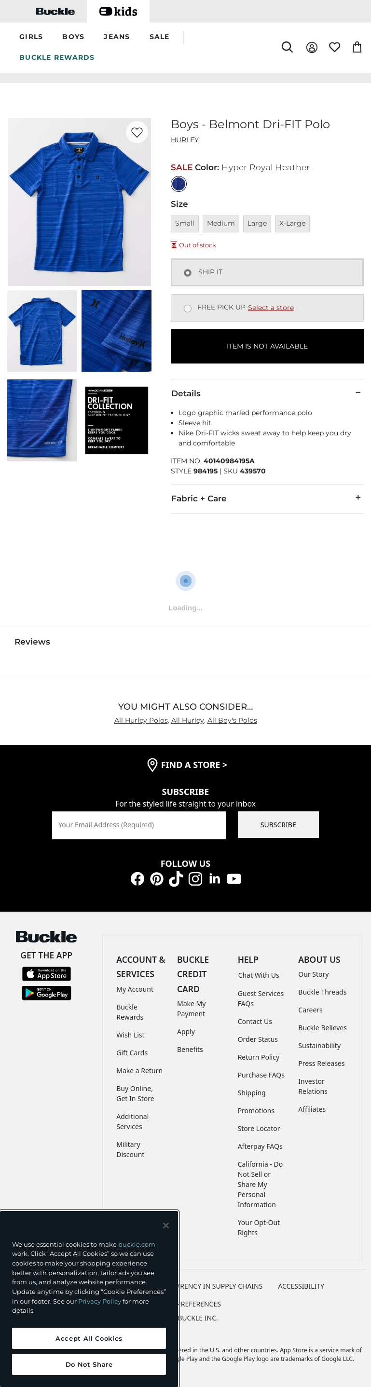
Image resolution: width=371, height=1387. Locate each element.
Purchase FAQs (261, 1074)
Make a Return (139, 1070)
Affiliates (312, 1109)
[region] (89, 1299)
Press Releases (321, 1063)
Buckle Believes (322, 1027)
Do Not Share (89, 1364)
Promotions (256, 1110)
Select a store (271, 307)
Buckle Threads (322, 991)
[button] (31, 37)
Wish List (130, 1034)
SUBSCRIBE (278, 824)
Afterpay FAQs (260, 1146)
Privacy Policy (99, 1301)
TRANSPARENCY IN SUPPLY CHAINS (207, 1286)
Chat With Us (258, 975)
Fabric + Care (267, 498)
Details (267, 393)
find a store (194, 764)
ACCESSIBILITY (301, 1286)
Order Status (258, 1039)
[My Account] (312, 47)
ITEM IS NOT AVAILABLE (267, 346)
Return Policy (258, 1057)
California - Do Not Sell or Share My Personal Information (260, 1184)
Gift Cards (132, 1052)
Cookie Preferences (185, 1303)
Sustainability (319, 1045)
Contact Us (255, 1021)
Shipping (252, 1092)
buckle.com (136, 1244)
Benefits (190, 1049)
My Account (134, 989)
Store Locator (259, 1128)
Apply (186, 1031)
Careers (310, 1009)
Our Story (313, 974)
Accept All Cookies (89, 1338)
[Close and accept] (166, 1225)
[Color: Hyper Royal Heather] (178, 183)
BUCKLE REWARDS (57, 57)
